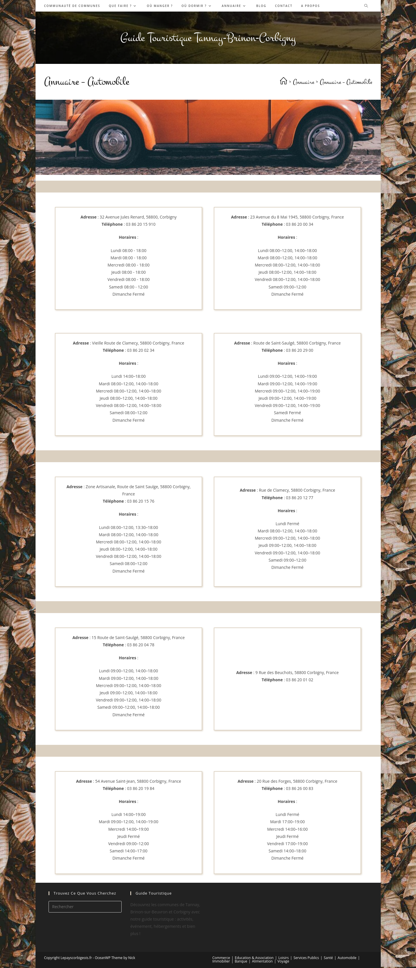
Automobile (347, 957)
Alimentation (262, 961)
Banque (241, 961)
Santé (328, 957)
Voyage (283, 961)
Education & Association (254, 957)
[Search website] (366, 6)
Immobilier (221, 961)
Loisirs (283, 957)
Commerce (221, 957)
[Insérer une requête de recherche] (85, 907)
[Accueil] (283, 82)
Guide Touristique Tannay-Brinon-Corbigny (208, 37)
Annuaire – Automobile (346, 82)
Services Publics (306, 957)
